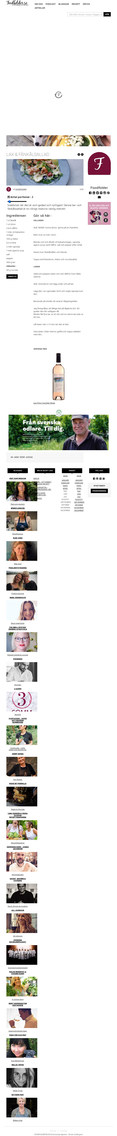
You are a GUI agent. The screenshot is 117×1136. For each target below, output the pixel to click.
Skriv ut (12, 276)
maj (79, 491)
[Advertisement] (58, 38)
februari (65, 483)
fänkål (22, 457)
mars (65, 486)
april (65, 488)
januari (65, 480)
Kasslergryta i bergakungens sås (42, 488)
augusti (78, 499)
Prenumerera (99, 491)
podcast (51, 4)
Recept (76, 4)
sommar (29, 457)
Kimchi (36, 478)
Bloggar (63, 4)
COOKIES (63, 1131)
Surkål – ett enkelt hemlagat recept (42, 483)
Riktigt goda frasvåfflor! (39, 494)
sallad (16, 457)
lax (12, 457)
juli (78, 497)
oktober (79, 505)
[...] (85, 14)
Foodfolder (21, 189)
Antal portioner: (21, 197)
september (79, 502)
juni (79, 494)
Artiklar (40, 8)
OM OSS (53, 1131)
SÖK (107, 14)
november (79, 507)
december (79, 510)
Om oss (39, 4)
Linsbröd (37, 498)
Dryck (86, 4)
